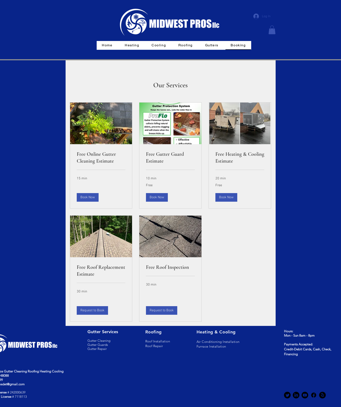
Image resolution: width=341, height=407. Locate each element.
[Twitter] (287, 395)
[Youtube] (305, 395)
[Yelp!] (322, 395)
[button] (272, 30)
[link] (101, 158)
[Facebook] (313, 395)
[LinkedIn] (296, 395)
